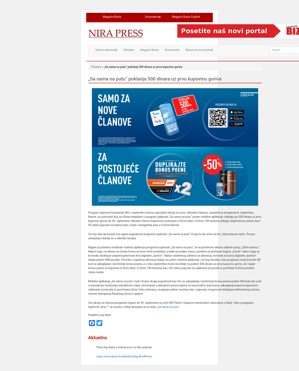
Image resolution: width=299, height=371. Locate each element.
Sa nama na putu (168, 306)
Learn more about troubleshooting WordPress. (124, 356)
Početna (96, 66)
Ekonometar (172, 49)
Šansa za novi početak (199, 49)
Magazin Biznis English (186, 16)
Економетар (153, 16)
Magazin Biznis (112, 16)
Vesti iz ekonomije (106, 49)
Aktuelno (128, 49)
